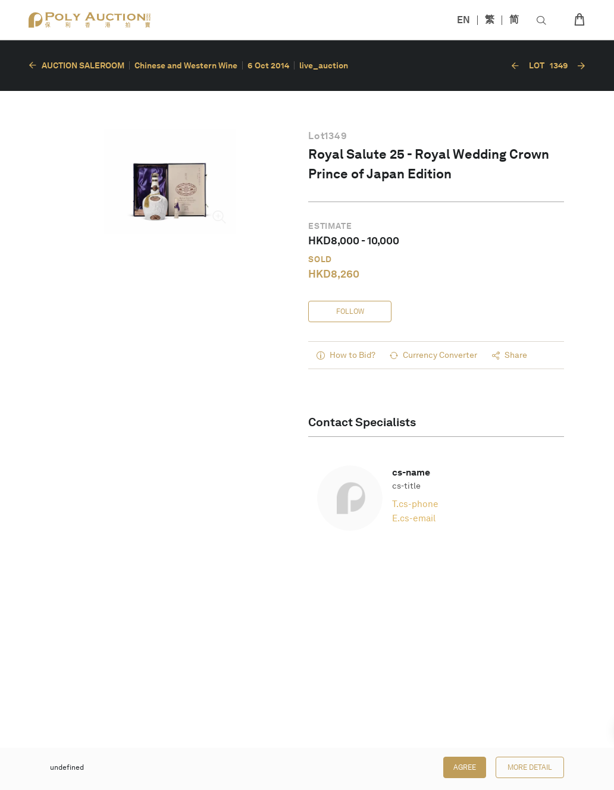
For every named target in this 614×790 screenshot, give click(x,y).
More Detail (530, 767)
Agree (464, 767)
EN (463, 20)
